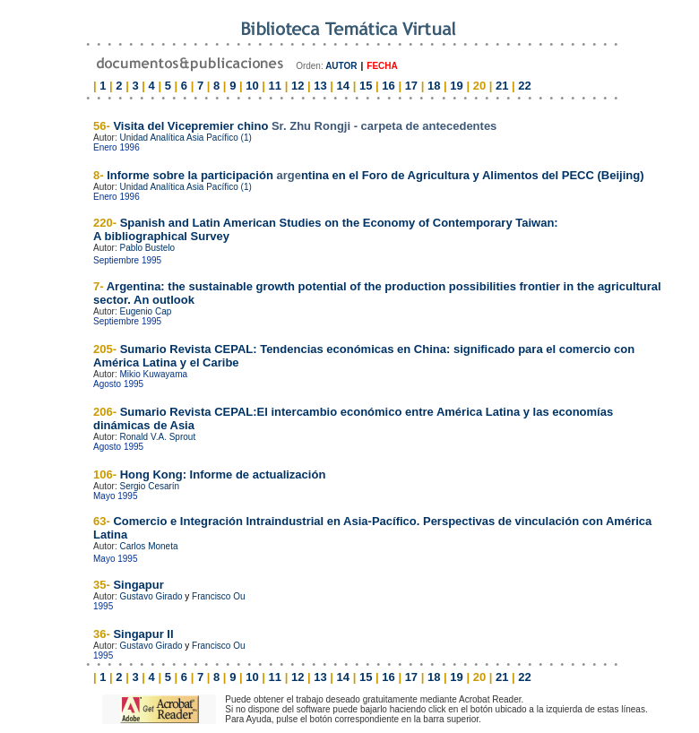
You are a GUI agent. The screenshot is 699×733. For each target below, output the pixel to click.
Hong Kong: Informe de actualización (220, 474)
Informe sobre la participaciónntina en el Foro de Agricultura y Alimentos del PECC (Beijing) (375, 175)
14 (343, 85)
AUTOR (341, 66)
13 (320, 85)
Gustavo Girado (150, 596)
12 (297, 85)
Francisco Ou (218, 596)
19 (456, 85)
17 (411, 85)
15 (365, 85)
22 (524, 85)
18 (433, 85)
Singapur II (143, 634)
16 (388, 85)
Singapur (138, 584)
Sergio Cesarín (149, 486)
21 (502, 85)
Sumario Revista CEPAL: (186, 411)
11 (275, 85)
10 (252, 85)
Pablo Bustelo (147, 248)
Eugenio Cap (145, 311)
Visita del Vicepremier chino (304, 126)
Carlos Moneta (148, 546)
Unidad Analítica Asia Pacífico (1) (185, 137)
